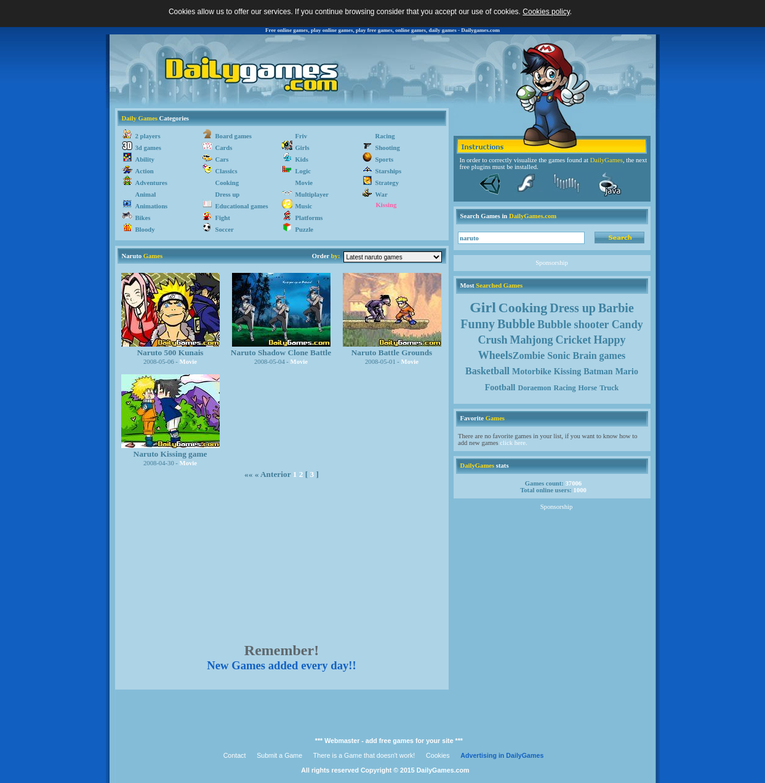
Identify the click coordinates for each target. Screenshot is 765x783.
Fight (222, 217)
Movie (304, 182)
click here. (513, 442)
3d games (148, 147)
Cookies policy (546, 11)
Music (304, 206)
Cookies (438, 755)
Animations (151, 206)
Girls (302, 147)
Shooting (387, 147)
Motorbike (531, 371)
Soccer (224, 229)
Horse (588, 388)
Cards (224, 147)
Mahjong (531, 340)
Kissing (386, 205)
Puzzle (304, 229)
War (381, 194)
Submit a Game (279, 755)
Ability (144, 159)
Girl (483, 307)
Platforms (309, 217)
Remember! (281, 650)
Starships (388, 171)
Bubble (516, 324)
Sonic (558, 355)
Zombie (529, 355)
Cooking (227, 182)
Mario (626, 371)
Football (500, 387)
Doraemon (534, 388)
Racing (385, 136)
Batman (597, 371)
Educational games (241, 206)
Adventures (151, 182)
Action (144, 171)
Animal (145, 194)
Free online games (286, 30)
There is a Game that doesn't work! (364, 755)
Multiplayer (312, 194)
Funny (477, 324)
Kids (301, 159)
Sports (384, 159)
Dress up (227, 194)
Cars (222, 159)
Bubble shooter (573, 324)
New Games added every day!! (281, 665)
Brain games (599, 355)
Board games (233, 136)
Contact (234, 755)
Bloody (145, 229)
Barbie (616, 308)
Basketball (487, 371)
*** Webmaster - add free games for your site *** (389, 740)
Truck (609, 388)
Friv (301, 136)
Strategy (387, 182)
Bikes (143, 217)
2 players (148, 136)
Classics (226, 171)
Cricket (573, 340)
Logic (303, 171)
